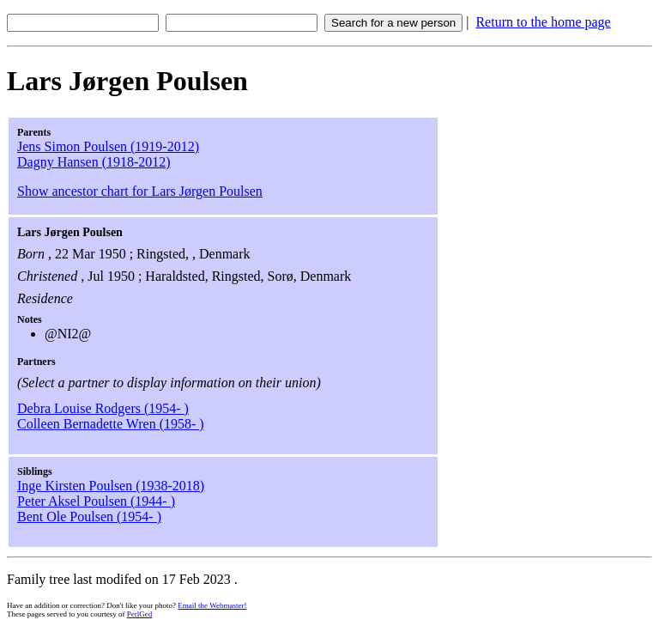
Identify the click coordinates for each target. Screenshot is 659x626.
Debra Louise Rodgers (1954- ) (103, 408)
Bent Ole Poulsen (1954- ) (89, 516)
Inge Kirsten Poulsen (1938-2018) (110, 485)
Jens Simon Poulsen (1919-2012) (108, 146)
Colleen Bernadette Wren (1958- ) (110, 423)
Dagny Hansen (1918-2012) (94, 162)
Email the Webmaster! (212, 605)
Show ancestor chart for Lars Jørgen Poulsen (140, 191)
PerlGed (140, 614)
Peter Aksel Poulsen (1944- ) (96, 501)
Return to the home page (542, 22)
